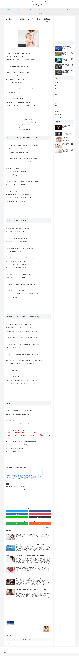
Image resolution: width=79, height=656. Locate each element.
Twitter (56, 82)
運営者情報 (60, 651)
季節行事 (57, 111)
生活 (56, 109)
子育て (8, 484)
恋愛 (56, 103)
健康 (56, 100)
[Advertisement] (28, 25)
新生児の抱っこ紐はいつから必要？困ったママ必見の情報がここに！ (27, 477)
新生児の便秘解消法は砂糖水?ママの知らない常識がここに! (14, 477)
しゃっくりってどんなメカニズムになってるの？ (27, 122)
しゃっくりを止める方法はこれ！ (24, 124)
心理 (56, 94)
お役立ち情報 (58, 114)
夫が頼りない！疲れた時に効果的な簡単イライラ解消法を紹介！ (39, 477)
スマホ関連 (57, 91)
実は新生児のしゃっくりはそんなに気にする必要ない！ (29, 125)
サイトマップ (65, 651)
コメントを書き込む (28, 641)
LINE (56, 85)
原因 (7, 486)
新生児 (15, 486)
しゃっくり (19, 486)
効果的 (11, 486)
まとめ (19, 127)
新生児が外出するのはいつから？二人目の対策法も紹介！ (8, 477)
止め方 (24, 486)
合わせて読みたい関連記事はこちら (26, 129)
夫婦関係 (57, 97)
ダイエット (57, 88)
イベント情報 (58, 117)
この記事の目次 (26, 119)
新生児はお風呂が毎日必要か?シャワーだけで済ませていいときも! (21, 477)
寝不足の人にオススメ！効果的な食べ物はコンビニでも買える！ (33, 477)
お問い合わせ (71, 651)
